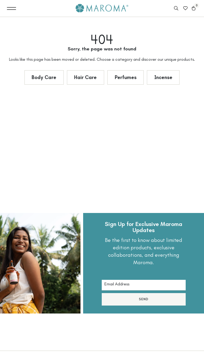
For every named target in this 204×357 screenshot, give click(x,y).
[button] (11, 8)
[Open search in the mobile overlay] (176, 8)
